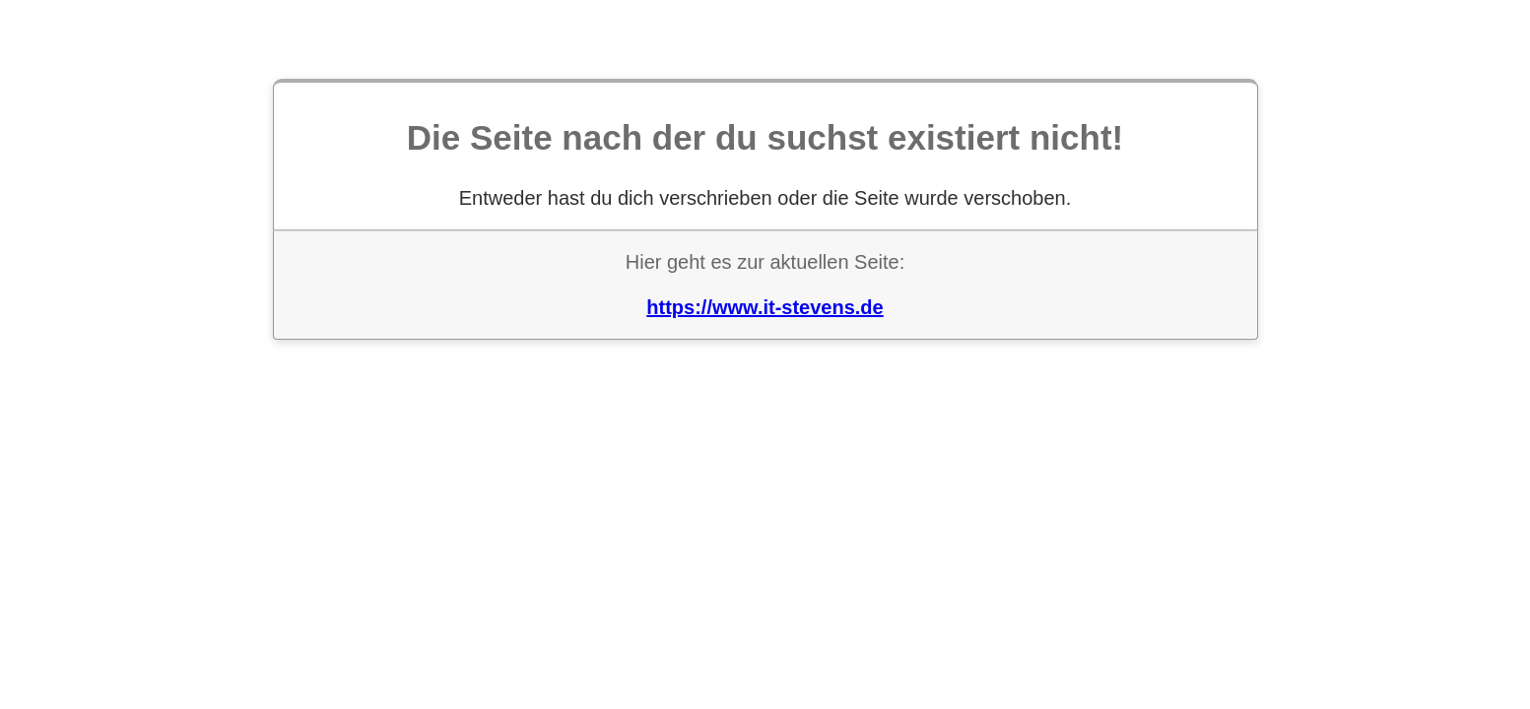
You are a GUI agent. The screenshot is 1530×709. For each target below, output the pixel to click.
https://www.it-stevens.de (764, 307)
